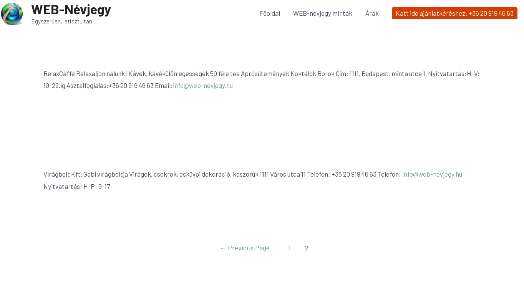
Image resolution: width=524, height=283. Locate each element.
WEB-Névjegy (71, 9)
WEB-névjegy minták (322, 13)
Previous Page (244, 247)
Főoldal (269, 13)
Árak (372, 13)
